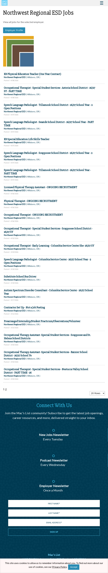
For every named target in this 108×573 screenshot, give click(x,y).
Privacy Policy (59, 567)
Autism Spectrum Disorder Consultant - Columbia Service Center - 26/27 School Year (48, 292)
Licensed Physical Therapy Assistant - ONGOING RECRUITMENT (40, 187)
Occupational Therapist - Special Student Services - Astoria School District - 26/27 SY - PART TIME (49, 89)
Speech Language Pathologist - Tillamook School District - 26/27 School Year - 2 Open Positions (48, 106)
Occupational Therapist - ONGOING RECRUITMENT (33, 214)
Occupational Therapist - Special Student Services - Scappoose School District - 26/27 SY (48, 230)
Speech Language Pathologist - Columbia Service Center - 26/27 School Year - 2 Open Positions (47, 261)
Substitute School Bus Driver (20, 276)
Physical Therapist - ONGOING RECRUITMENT (30, 201)
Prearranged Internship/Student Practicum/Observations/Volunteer (42, 321)
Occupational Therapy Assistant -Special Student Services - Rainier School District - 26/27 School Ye (45, 353)
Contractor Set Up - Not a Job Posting (24, 307)
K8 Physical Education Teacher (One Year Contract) (32, 74)
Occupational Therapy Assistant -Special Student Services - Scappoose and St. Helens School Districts (47, 336)
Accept (73, 567)
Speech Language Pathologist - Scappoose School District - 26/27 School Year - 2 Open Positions (48, 154)
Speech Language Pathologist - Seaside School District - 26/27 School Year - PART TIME (49, 123)
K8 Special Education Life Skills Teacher (26, 139)
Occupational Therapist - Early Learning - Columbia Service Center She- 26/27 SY (49, 245)
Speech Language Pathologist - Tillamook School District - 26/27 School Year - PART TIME (47, 171)
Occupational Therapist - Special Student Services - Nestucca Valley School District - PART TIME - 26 (46, 371)
